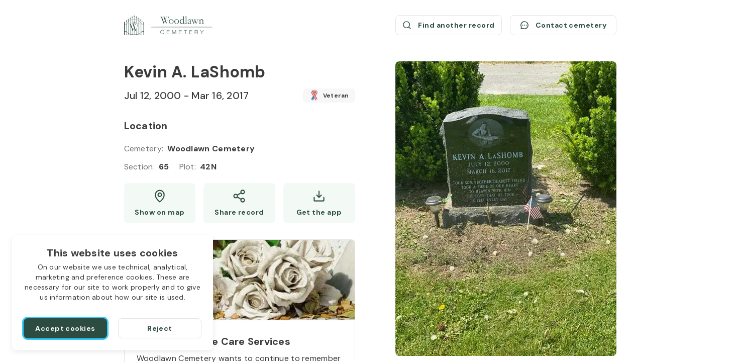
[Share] (239, 203)
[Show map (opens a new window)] (160, 203)
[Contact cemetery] (563, 25)
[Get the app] (319, 203)
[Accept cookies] (65, 328)
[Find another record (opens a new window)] (448, 25)
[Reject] (159, 328)
